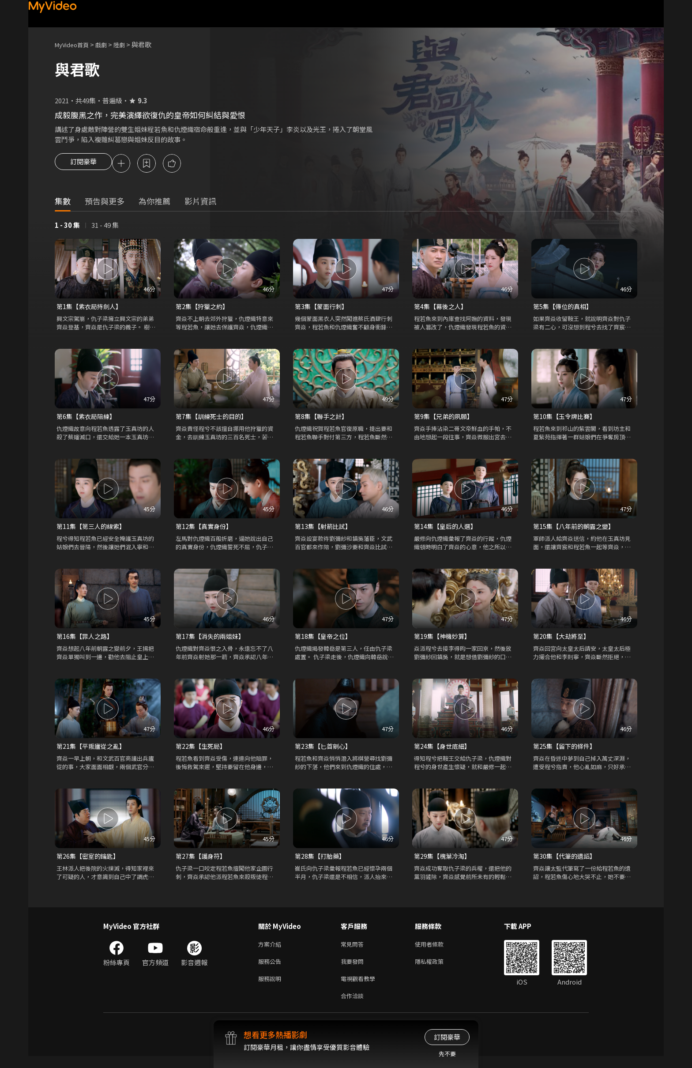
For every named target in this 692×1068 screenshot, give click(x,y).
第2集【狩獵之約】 (204, 308)
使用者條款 (436, 951)
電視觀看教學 (360, 988)
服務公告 (271, 969)
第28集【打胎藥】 (321, 862)
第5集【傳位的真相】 (564, 308)
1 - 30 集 (67, 226)
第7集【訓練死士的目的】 (214, 418)
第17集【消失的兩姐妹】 (212, 640)
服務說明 (271, 988)
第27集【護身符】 (202, 862)
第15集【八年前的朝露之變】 (576, 529)
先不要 (447, 1053)
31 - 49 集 (105, 226)
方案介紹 (271, 951)
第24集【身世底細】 (444, 751)
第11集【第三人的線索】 (93, 529)
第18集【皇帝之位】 (325, 640)
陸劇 (128, 44)
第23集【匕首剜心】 (325, 751)
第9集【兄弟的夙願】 (445, 418)
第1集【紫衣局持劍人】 (91, 308)
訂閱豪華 (83, 164)
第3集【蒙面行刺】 (323, 308)
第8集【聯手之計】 (323, 418)
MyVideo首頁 (75, 44)
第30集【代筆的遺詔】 (566, 862)
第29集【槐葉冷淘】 (444, 862)
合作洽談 (354, 1006)
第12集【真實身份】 (206, 529)
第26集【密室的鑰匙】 (89, 862)
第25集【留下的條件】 (566, 751)
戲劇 (108, 44)
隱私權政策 (436, 969)
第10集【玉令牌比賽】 (566, 418)
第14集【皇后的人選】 (447, 529)
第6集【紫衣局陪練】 (88, 418)
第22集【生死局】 (202, 751)
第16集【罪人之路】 (86, 640)
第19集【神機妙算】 (444, 640)
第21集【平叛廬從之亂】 (93, 751)
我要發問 (354, 969)
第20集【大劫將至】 (563, 640)
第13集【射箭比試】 (325, 529)
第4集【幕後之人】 (442, 308)
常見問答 (354, 951)
